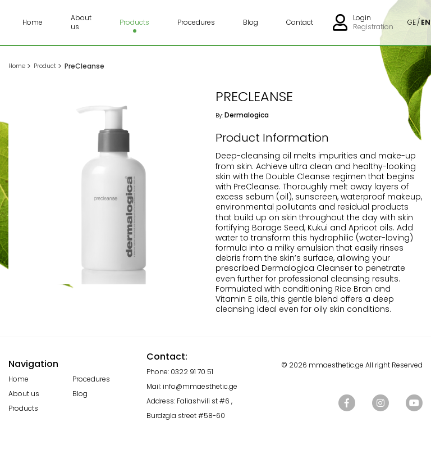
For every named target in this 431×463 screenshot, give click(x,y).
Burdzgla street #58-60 (185, 415)
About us (81, 22)
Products (134, 22)
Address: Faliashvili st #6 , (189, 401)
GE (411, 22)
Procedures (196, 22)
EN (425, 22)
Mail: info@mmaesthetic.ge (191, 386)
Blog (250, 22)
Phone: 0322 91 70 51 (179, 371)
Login (362, 17)
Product (45, 66)
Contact (299, 22)
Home (32, 22)
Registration (373, 26)
